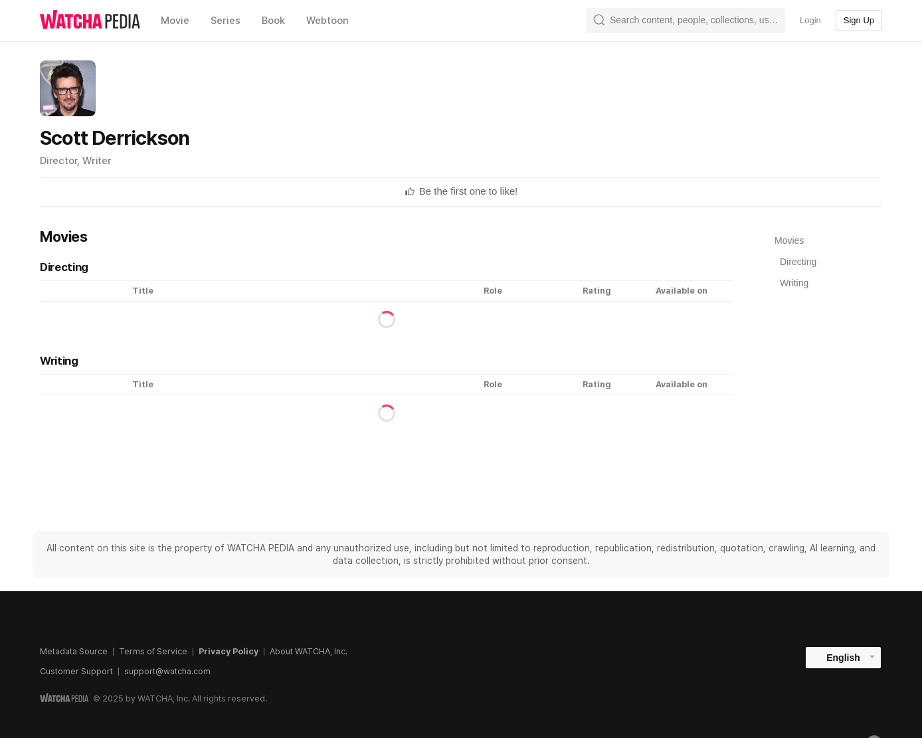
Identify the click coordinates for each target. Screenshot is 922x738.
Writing (794, 283)
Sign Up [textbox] (859, 20)
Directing (798, 261)
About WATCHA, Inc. (308, 651)
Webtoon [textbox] (327, 21)
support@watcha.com (167, 671)
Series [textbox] (225, 21)
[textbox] (468, 191)
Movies (789, 240)
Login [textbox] (810, 20)
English (843, 657)
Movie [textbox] (175, 21)
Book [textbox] (273, 21)
